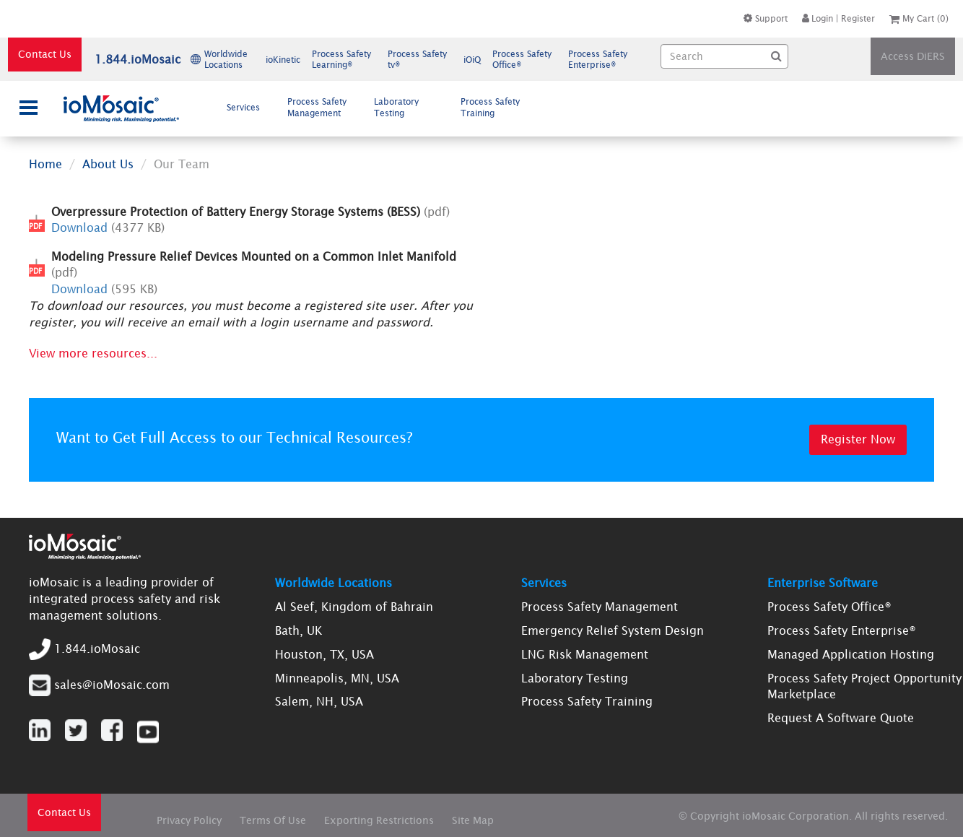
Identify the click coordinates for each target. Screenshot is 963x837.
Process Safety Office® (829, 606)
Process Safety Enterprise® (841, 630)
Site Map (473, 820)
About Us (108, 163)
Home (45, 163)
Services (249, 107)
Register (858, 18)
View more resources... (93, 353)
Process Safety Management (319, 107)
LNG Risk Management (584, 654)
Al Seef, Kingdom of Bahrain (354, 606)
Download (79, 227)
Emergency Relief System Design (612, 630)
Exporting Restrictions (379, 820)
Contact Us (44, 54)
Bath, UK (298, 630)
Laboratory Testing (396, 107)
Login (817, 18)
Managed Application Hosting (850, 654)
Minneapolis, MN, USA (337, 678)
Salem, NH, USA (319, 701)
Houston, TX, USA (324, 654)
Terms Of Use (273, 820)
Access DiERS (913, 56)
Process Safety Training (490, 107)
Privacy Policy (189, 820)
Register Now (858, 439)
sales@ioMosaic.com (112, 683)
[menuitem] (247, 107)
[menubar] (377, 107)
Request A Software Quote (840, 717)
